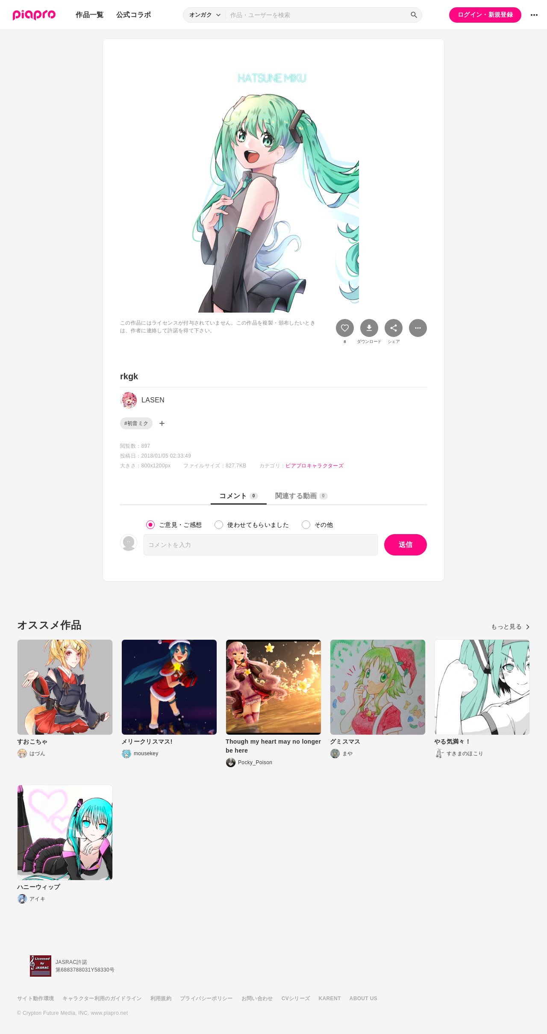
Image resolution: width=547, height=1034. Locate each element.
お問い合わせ (257, 999)
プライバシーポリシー (206, 999)
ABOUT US (363, 999)
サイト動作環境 (35, 999)
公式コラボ (133, 14)
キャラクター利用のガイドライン (101, 999)
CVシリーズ (296, 999)
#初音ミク (136, 423)
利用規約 (160, 999)
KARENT (330, 999)
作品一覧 (89, 14)
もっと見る (510, 626)
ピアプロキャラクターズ (314, 466)
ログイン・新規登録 (485, 14)
